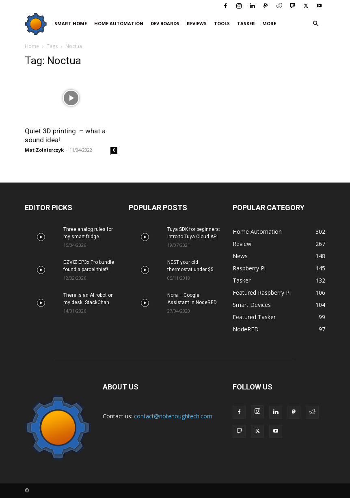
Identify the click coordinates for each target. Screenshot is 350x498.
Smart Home (70, 23)
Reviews (197, 23)
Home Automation (118, 23)
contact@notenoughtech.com (173, 416)
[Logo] (38, 23)
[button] (315, 24)
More (269, 23)
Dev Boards (165, 23)
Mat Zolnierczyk (44, 150)
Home (32, 46)
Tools (222, 23)
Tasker (246, 23)
